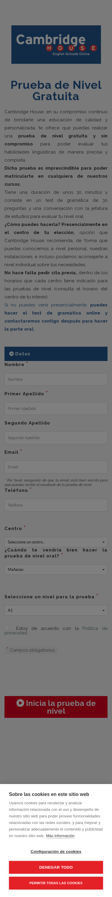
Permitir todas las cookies (56, 883)
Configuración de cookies (56, 851)
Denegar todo (56, 867)
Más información (60, 836)
